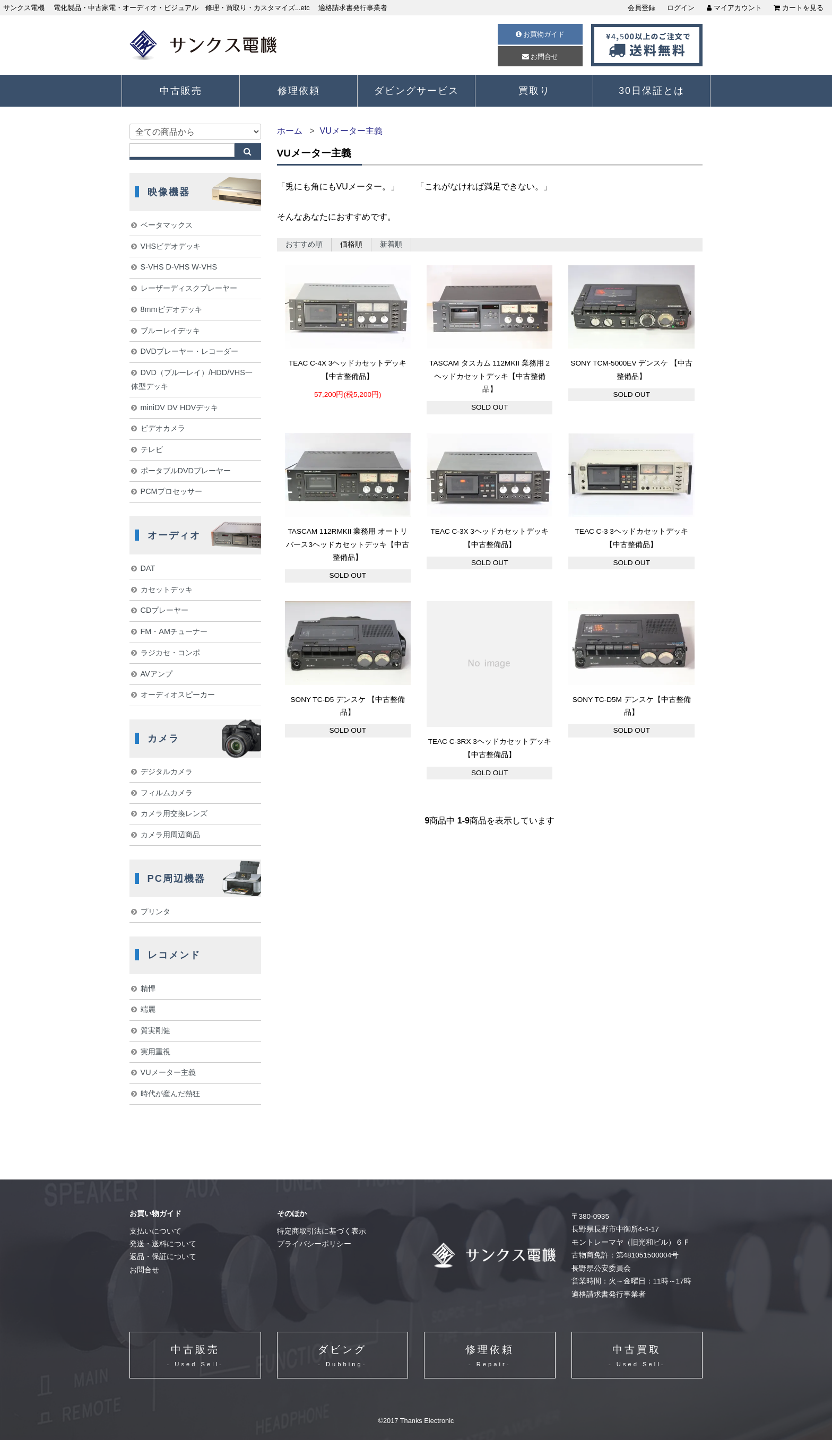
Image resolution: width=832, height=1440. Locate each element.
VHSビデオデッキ (171, 246)
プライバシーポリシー (314, 1244)
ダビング (342, 1357)
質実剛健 (155, 1030)
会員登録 (641, 8)
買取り (534, 90)
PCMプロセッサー (171, 491)
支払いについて (155, 1231)
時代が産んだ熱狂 (170, 1093)
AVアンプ (156, 674)
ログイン (681, 8)
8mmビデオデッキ (171, 309)
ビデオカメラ (163, 428)
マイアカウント (734, 8)
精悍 (148, 988)
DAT (148, 568)
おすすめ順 (304, 244)
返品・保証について (162, 1257)
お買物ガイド (540, 34)
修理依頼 (299, 90)
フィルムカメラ (167, 792)
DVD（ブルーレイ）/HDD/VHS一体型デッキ (192, 379)
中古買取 (637, 1357)
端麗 (148, 1009)
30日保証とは (651, 90)
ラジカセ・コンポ (170, 652)
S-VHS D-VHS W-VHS (179, 267)
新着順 (391, 244)
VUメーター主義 (350, 130)
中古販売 (181, 90)
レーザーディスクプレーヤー (189, 288)
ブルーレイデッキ (170, 330)
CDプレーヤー (165, 610)
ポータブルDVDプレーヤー (186, 470)
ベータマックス (167, 225)
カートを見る (799, 8)
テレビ (152, 449)
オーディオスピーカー (178, 694)
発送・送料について (162, 1244)
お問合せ (540, 56)
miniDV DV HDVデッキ (180, 407)
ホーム (289, 130)
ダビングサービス (416, 90)
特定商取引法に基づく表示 (321, 1231)
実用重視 (155, 1051)
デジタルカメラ (167, 771)
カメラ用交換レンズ (174, 813)
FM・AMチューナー (174, 631)
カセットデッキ (167, 589)
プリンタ (155, 911)
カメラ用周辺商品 (170, 834)
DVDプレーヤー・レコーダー (189, 351)
